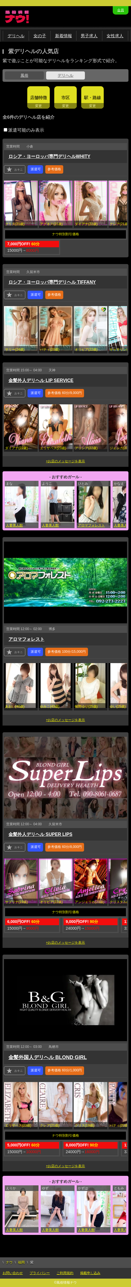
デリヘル (16, 35)
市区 (65, 97)
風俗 (24, 75)
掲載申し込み (90, 1273)
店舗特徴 (38, 97)
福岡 (21, 1262)
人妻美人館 (14, 525)
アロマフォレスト (91, 525)
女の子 (39, 35)
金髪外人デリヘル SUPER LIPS (40, 834)
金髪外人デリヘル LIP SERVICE (40, 380)
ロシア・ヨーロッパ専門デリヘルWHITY (49, 156)
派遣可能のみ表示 (24, 130)
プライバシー (40, 1273)
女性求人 (115, 35)
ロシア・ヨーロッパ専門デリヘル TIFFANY (52, 282)
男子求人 (89, 35)
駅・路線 (92, 97)
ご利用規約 (65, 1273)
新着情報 (63, 35)
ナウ (9, 1262)
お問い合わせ (13, 1273)
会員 (120, 10)
